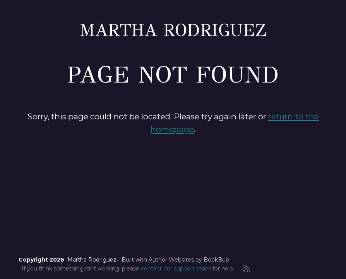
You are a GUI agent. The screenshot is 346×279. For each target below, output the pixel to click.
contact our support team (176, 268)
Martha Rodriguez (173, 30)
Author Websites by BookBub (189, 259)
